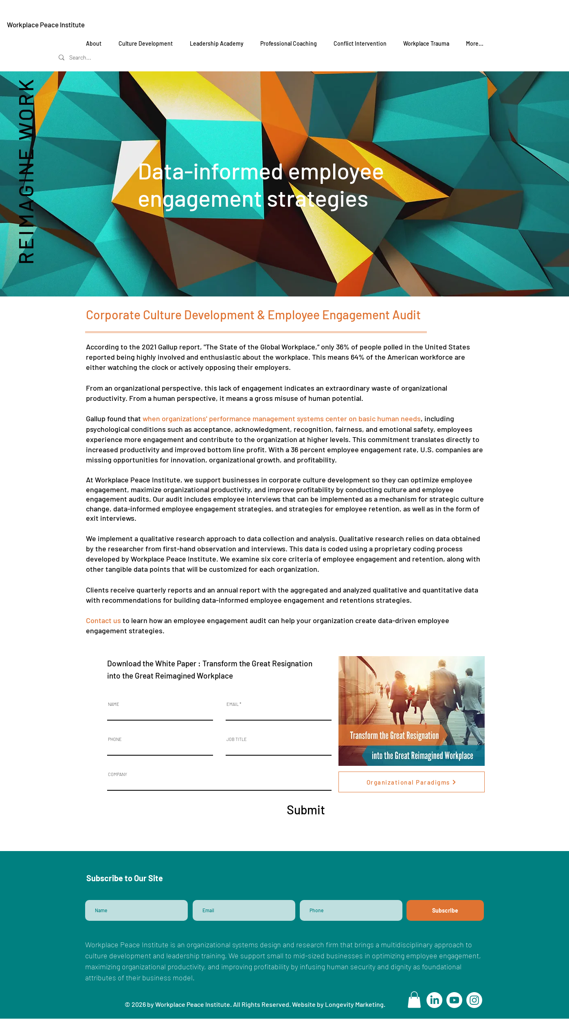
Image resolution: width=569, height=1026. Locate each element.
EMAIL (232, 704)
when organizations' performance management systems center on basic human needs (282, 418)
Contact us (103, 620)
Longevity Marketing (354, 1004)
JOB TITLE (236, 739)
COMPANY (117, 774)
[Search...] (92, 57)
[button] (414, 999)
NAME (113, 704)
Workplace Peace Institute (46, 24)
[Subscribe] (445, 910)
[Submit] (305, 809)
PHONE (115, 739)
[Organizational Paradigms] (411, 782)
